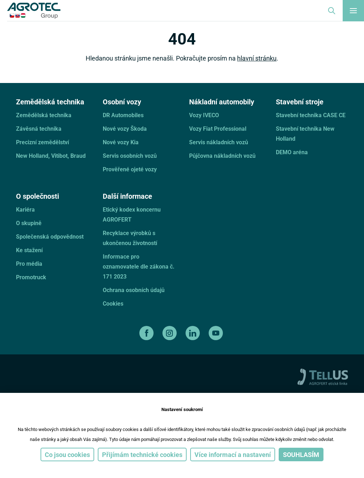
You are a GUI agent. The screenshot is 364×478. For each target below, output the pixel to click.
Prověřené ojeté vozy (130, 169)
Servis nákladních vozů (218, 142)
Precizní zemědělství (42, 142)
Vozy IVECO (204, 115)
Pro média (29, 263)
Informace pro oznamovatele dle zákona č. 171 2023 (139, 266)
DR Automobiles (123, 115)
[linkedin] (194, 333)
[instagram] (170, 333)
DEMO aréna (292, 152)
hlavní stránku (257, 58)
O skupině (29, 223)
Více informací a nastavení (232, 454)
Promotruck (31, 277)
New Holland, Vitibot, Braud (51, 155)
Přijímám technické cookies (142, 454)
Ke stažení (29, 250)
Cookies (113, 303)
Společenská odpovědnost (50, 236)
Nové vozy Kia (121, 142)
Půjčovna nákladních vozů (222, 155)
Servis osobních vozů (130, 155)
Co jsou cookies (67, 454)
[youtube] (217, 333)
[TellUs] (323, 376)
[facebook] (147, 333)
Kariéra (25, 209)
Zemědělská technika (43, 115)
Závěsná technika (38, 128)
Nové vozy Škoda (125, 128)
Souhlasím (301, 454)
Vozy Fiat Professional (217, 128)
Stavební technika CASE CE (311, 115)
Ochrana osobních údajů (134, 289)
